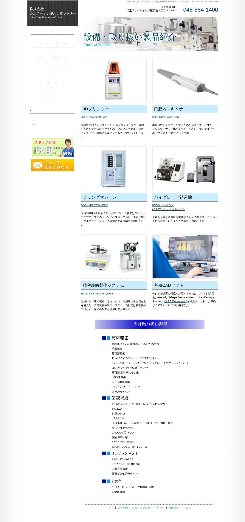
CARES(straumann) (175, 301)
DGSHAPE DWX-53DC (94, 205)
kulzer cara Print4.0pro (94, 117)
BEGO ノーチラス (162, 205)
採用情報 (173, 507)
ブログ (187, 507)
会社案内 (122, 507)
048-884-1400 (200, 10)
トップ (110, 507)
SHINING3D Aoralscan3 (166, 117)
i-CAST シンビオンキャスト (168, 209)
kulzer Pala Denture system (97, 293)
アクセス (159, 507)
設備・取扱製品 (141, 507)
